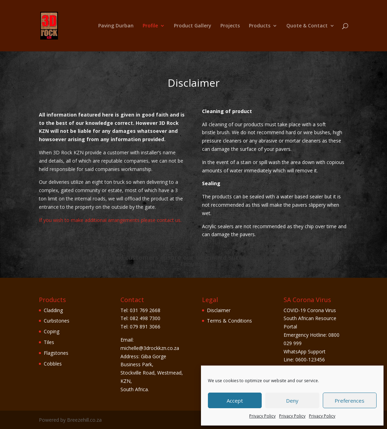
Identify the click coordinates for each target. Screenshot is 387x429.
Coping (51, 331)
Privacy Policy (262, 416)
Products (259, 26)
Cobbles (53, 363)
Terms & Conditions (229, 320)
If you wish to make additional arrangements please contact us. (110, 220)
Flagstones (56, 353)
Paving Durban (116, 26)
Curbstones (56, 320)
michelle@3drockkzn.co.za (149, 348)
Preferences (349, 400)
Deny (292, 400)
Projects (230, 26)
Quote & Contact (307, 26)
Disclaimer (218, 310)
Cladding (53, 310)
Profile (150, 26)
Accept (235, 400)
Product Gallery (192, 26)
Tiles (49, 342)
